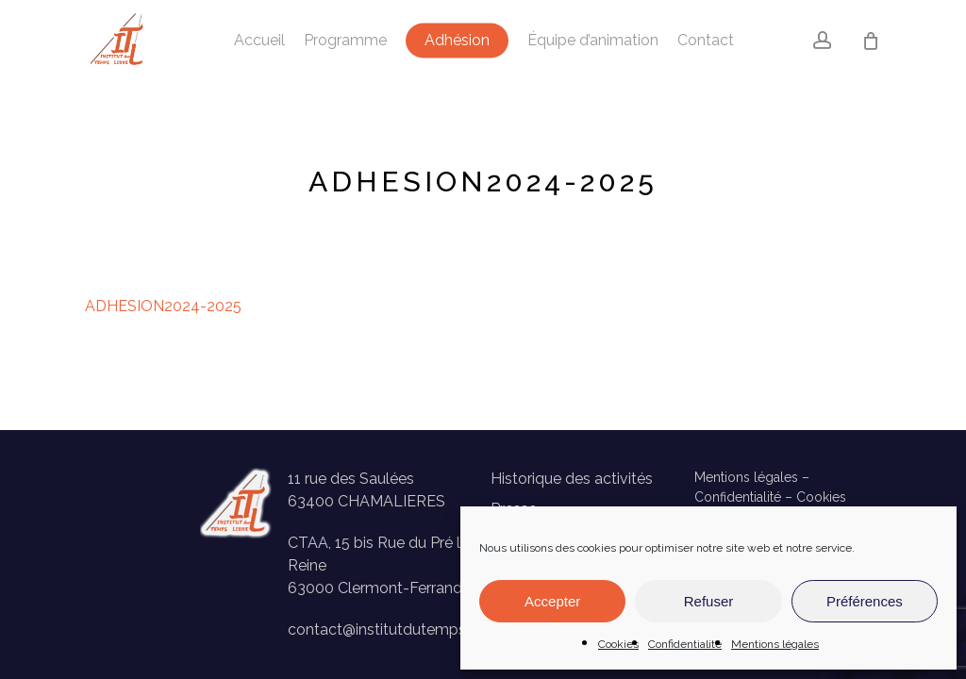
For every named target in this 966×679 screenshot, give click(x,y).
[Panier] (870, 40)
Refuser (709, 601)
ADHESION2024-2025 (163, 306)
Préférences (864, 601)
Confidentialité (685, 644)
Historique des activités (572, 479)
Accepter (552, 601)
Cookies (618, 644)
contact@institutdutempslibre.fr (398, 629)
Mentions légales (775, 644)
